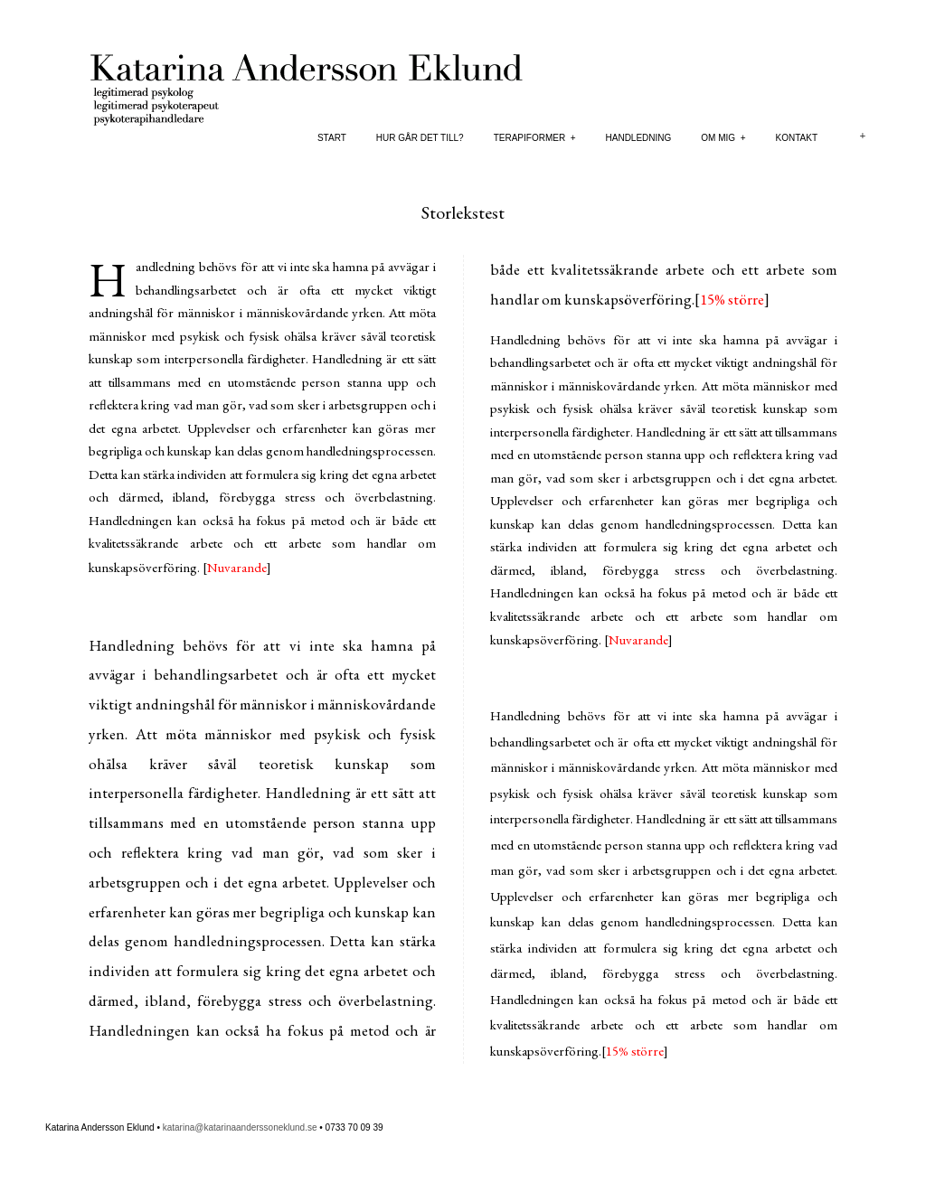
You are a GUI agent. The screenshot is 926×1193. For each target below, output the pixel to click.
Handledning (639, 138)
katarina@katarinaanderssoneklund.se (240, 1127)
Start (331, 138)
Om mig (723, 138)
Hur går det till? (420, 138)
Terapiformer (535, 138)
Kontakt (796, 138)
